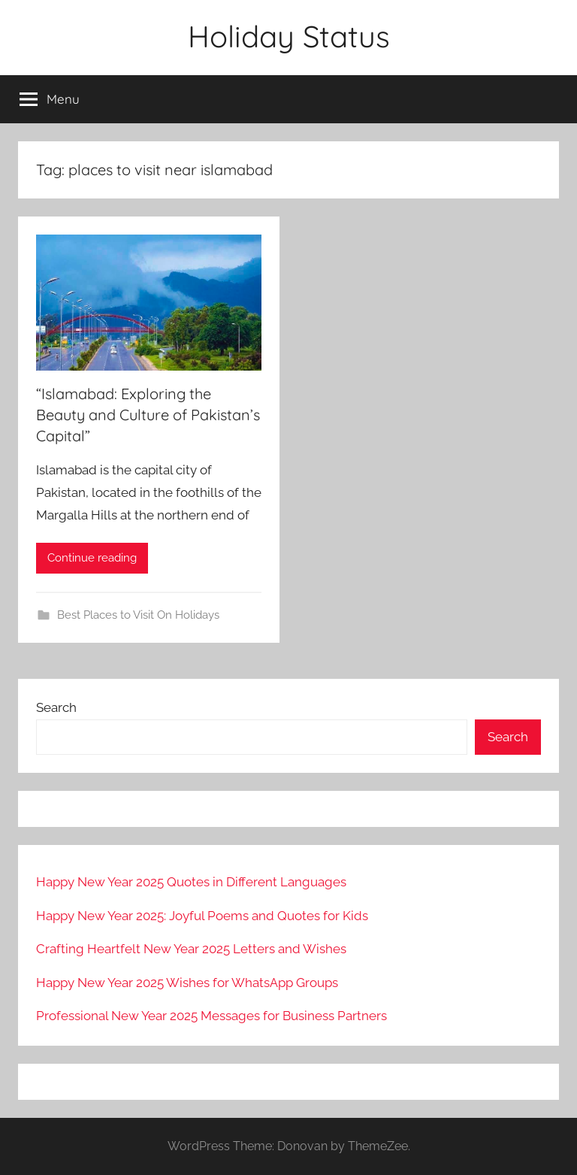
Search (56, 707)
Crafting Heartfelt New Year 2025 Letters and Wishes (191, 948)
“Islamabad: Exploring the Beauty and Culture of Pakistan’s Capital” (148, 414)
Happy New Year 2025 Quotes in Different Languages (191, 881)
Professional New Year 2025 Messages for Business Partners (211, 1015)
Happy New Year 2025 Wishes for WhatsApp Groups (187, 982)
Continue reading (92, 558)
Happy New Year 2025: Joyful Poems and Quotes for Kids (202, 915)
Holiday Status (289, 36)
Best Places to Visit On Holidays (138, 615)
